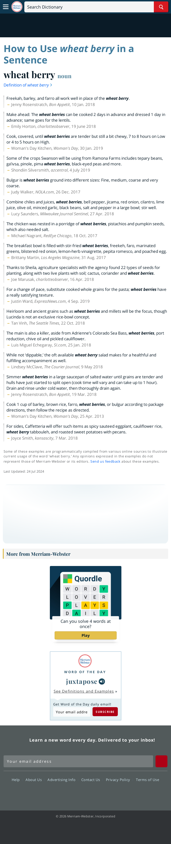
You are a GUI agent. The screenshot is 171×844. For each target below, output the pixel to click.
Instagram (111, 793)
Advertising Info (62, 779)
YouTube (94, 793)
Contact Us (92, 779)
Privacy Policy (119, 779)
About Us (35, 779)
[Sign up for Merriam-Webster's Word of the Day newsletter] (78, 761)
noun (64, 76)
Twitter (77, 793)
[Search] (96, 6)
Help (17, 779)
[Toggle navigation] (5, 6)
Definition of (28, 85)
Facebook (60, 793)
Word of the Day (85, 672)
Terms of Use (147, 779)
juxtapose (82, 681)
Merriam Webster (16, 740)
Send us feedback (105, 461)
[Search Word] (161, 6)
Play (86, 635)
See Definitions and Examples (84, 691)
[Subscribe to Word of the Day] (71, 711)
